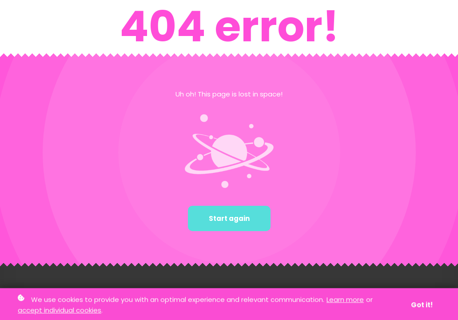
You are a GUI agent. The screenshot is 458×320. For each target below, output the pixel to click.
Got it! (422, 305)
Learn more (345, 300)
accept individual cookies (59, 310)
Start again (229, 218)
